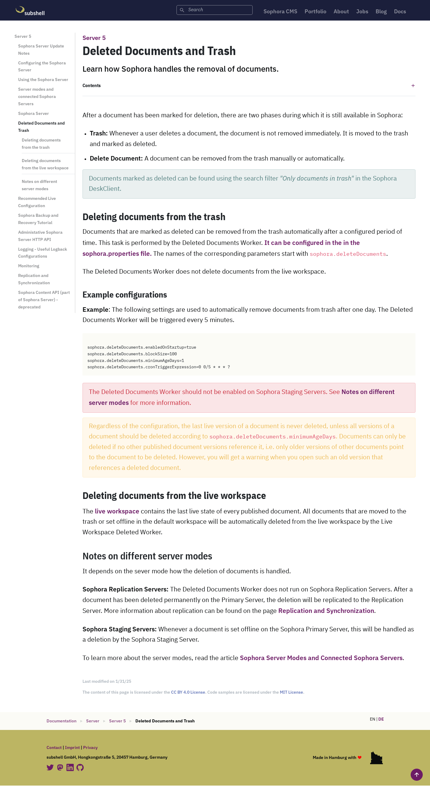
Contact (54, 750)
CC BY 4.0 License (188, 694)
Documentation (61, 723)
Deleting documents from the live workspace (45, 166)
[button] (248, 88)
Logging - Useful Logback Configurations (42, 254)
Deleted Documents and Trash (41, 128)
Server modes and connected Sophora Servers (37, 99)
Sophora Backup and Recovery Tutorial (38, 221)
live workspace (117, 514)
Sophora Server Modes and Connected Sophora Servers (321, 660)
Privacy (90, 750)
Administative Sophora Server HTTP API (40, 237)
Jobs (363, 12)
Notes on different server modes (39, 187)
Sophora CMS (271, 12)
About (340, 12)
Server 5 (23, 38)
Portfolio (311, 12)
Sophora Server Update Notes (41, 51)
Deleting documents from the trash (41, 145)
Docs (405, 12)
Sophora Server (33, 116)
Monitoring (28, 268)
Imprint (72, 750)
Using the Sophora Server (43, 82)
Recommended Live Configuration (37, 204)
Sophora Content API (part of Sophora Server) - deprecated (44, 302)
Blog (383, 12)
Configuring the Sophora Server (42, 68)
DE (381, 721)
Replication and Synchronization (34, 281)
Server (92, 723)
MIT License (291, 694)
